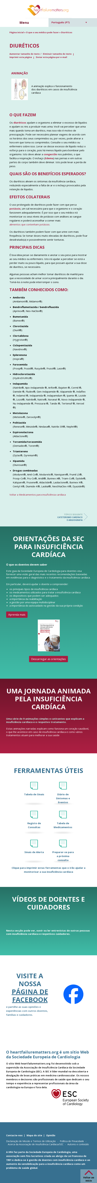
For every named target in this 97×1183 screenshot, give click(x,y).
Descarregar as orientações (48, 659)
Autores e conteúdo (78, 1144)
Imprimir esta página (20, 57)
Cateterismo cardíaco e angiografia (69, 517)
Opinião (50, 1135)
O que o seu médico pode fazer (42, 32)
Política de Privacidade (72, 1141)
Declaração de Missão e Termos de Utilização (31, 1141)
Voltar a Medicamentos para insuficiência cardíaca (37, 494)
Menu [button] (24, 22)
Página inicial (16, 32)
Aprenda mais (16, 614)
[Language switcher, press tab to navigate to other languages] (69, 22)
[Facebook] (73, 994)
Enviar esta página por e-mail (51, 57)
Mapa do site (34, 1135)
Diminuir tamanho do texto (57, 54)
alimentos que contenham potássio (29, 224)
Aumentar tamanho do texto (24, 54)
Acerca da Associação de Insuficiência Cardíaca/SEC (35, 1144)
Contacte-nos (14, 1135)
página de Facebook (30, 995)
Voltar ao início (88, 1179)
